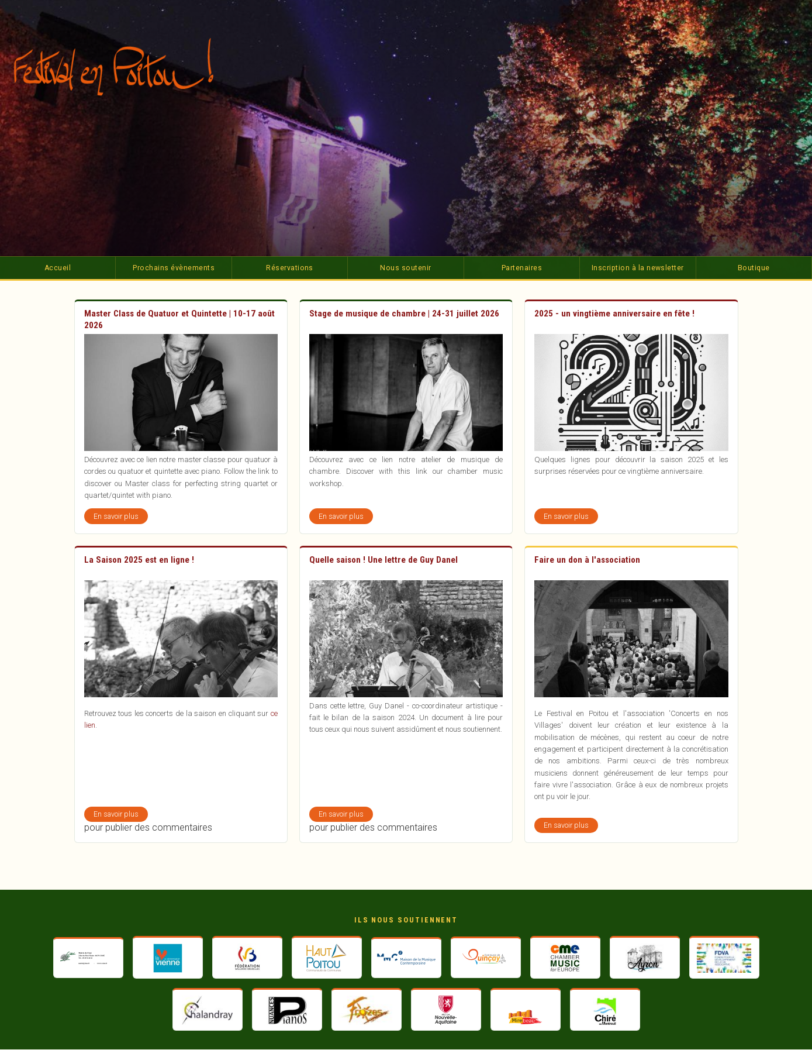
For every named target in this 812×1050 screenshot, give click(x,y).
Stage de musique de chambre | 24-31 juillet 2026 (404, 313)
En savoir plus (121, 518)
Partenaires (522, 268)
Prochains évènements (174, 268)
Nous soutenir (405, 268)
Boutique (754, 268)
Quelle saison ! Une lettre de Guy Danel (383, 560)
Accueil (57, 268)
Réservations (289, 268)
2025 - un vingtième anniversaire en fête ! (614, 313)
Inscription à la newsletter (638, 268)
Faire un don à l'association (587, 560)
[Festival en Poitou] (125, 66)
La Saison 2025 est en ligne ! (139, 560)
